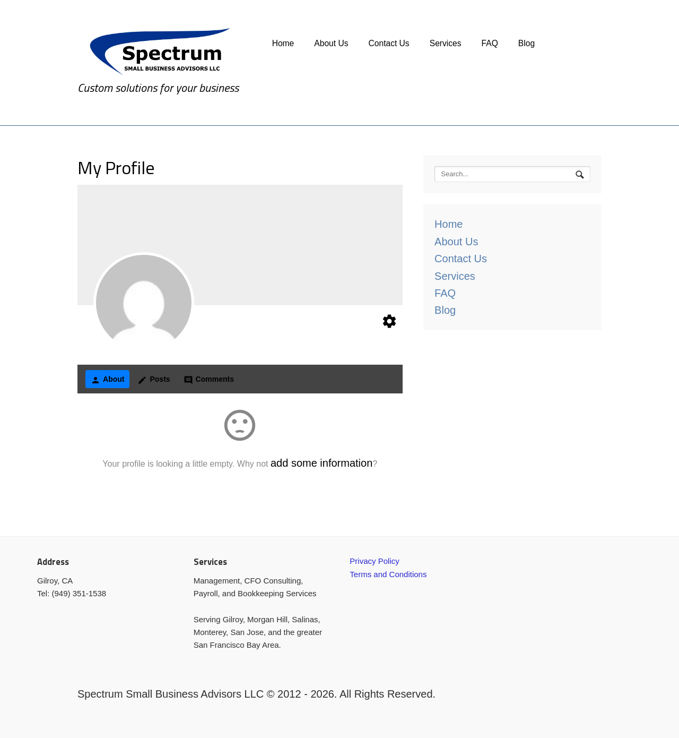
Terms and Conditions (388, 574)
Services (446, 43)
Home (283, 43)
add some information (321, 463)
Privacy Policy (374, 560)
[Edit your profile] (389, 323)
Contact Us (389, 43)
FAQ (490, 43)
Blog (526, 43)
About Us (331, 43)
